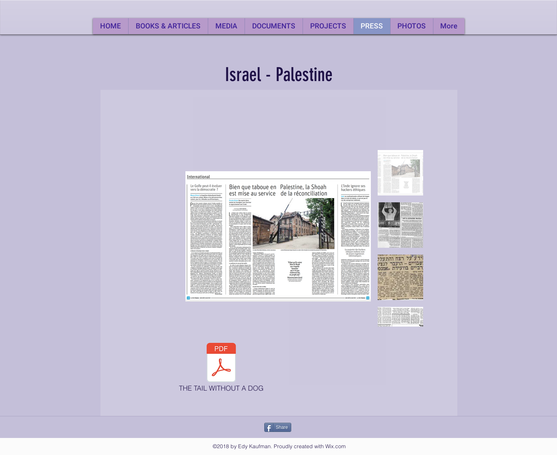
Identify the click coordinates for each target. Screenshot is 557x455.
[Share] (277, 427)
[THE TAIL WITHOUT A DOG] (221, 369)
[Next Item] (357, 236)
